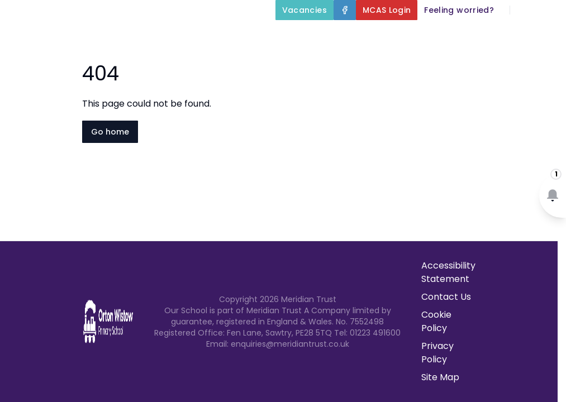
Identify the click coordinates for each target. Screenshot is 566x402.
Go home (110, 131)
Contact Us (533, 62)
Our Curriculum (515, 35)
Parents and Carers (362, 62)
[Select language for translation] (548, 10)
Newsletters (461, 62)
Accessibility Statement (448, 272)
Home (252, 35)
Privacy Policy (437, 352)
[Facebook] (345, 10)
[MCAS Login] (387, 10)
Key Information (409, 35)
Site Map (440, 377)
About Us (315, 35)
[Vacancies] (304, 10)
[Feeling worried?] (459, 10)
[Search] (524, 10)
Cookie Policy (436, 321)
